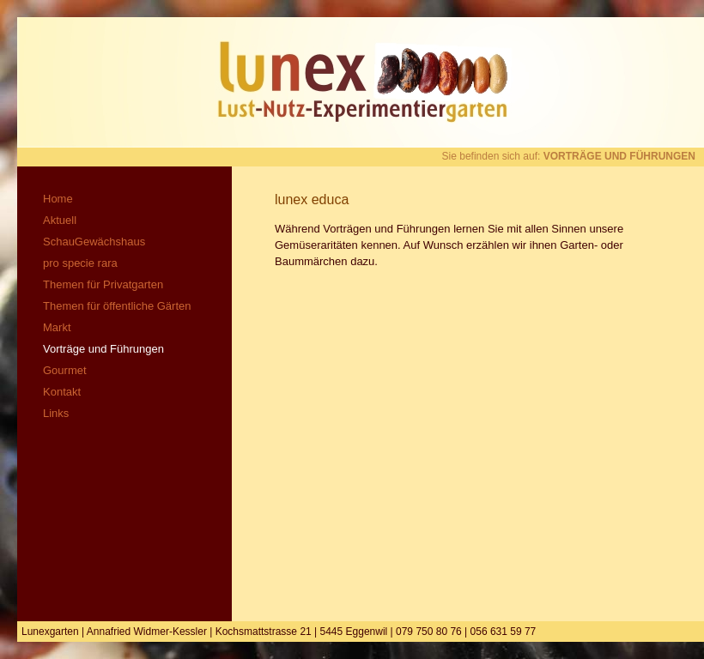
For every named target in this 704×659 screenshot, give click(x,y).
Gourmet (65, 370)
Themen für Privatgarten (103, 284)
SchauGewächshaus (94, 241)
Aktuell (59, 220)
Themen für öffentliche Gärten (117, 305)
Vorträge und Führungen (103, 348)
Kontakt (62, 391)
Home (58, 198)
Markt (57, 327)
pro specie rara (80, 263)
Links (56, 413)
